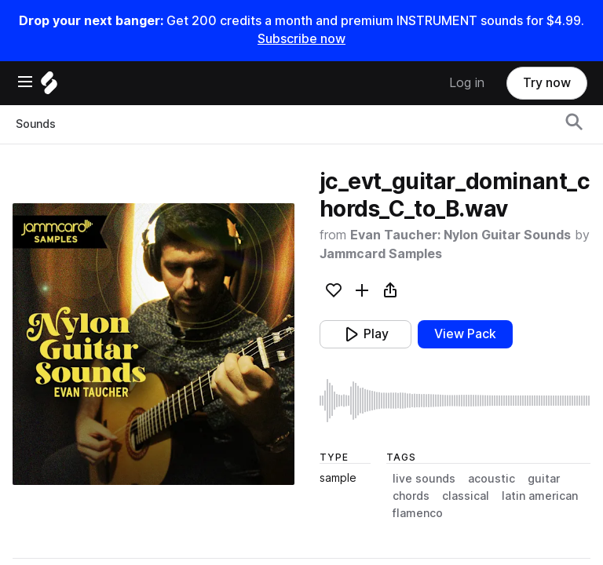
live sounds (424, 478)
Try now (547, 82)
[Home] (49, 87)
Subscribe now (301, 38)
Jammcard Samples (381, 253)
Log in (466, 82)
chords (411, 496)
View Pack (465, 333)
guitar (544, 478)
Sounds (36, 124)
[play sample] (455, 401)
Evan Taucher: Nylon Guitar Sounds (460, 235)
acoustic (491, 478)
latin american (540, 496)
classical (465, 496)
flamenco (418, 513)
